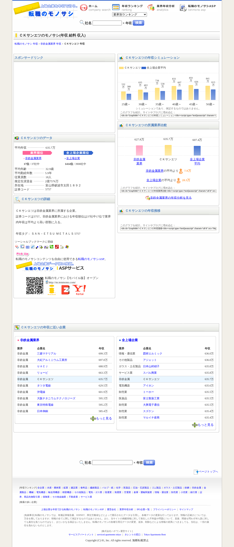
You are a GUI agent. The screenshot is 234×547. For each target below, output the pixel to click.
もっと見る (104, 418)
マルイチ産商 (151, 417)
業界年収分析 (163, 7)
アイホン (148, 385)
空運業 (127, 492)
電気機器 (40, 492)
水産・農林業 (54, 487)
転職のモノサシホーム (96, 7)
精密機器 (67, 492)
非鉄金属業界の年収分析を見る (171, 197)
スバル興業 (150, 372)
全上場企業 (73, 158)
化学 (118, 487)
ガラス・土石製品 (173, 487)
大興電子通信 (151, 404)
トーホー (148, 392)
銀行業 (193, 492)
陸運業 (108, 492)
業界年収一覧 (128, 7)
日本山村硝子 (151, 366)
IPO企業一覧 (143, 509)
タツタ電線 (44, 385)
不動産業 (73, 497)
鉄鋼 (187, 487)
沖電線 (41, 392)
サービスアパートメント (81, 534)
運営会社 (111, 509)
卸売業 (174, 492)
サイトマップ (186, 509)
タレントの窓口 (133, 534)
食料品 (83, 487)
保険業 (46, 497)
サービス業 (86, 497)
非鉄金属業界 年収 (50, 43)
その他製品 (80, 492)
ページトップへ (206, 471)
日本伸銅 (42, 411)
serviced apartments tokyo (109, 534)
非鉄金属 (196, 487)
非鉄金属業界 (33, 158)
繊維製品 (94, 487)
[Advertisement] (117, 49)
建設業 (74, 487)
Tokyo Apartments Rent (155, 534)
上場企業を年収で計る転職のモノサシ (60, 509)
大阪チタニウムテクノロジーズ (56, 398)
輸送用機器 (54, 492)
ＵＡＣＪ (42, 366)
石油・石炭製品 (141, 487)
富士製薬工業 (151, 398)
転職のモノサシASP (198, 7)
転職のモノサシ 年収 (26, 43)
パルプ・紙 (107, 487)
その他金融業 (59, 497)
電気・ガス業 (95, 492)
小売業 (184, 492)
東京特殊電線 (45, 404)
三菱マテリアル (46, 353)
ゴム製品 (156, 487)
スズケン (148, 411)
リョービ (42, 372)
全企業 (40, 487)
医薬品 (126, 487)
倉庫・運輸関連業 (143, 492)
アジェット (150, 360)
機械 (31, 492)
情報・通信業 (161, 492)
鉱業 (66, 487)
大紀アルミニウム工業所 (52, 360)
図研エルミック (152, 353)
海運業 (117, 492)
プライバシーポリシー (164, 509)
